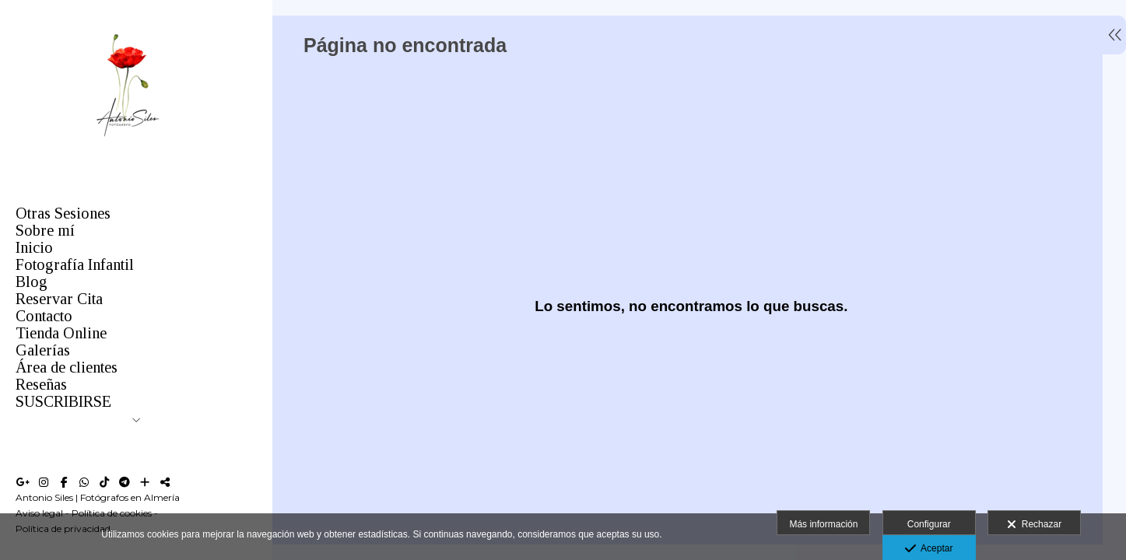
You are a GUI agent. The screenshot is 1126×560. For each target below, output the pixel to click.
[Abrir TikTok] (104, 482)
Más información (823, 524)
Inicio (34, 247)
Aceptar (928, 549)
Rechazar (1034, 525)
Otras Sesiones (63, 213)
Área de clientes (67, 367)
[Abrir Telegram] (124, 482)
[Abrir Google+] (23, 482)
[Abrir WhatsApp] (84, 482)
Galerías (43, 350)
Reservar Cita (59, 298)
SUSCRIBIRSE (63, 401)
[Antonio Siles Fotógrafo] (128, 147)
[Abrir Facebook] (64, 482)
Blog (31, 281)
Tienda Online (61, 332)
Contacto (44, 315)
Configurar (929, 524)
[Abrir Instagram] (43, 482)
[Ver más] (145, 482)
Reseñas (41, 384)
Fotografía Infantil (75, 264)
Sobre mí (45, 230)
